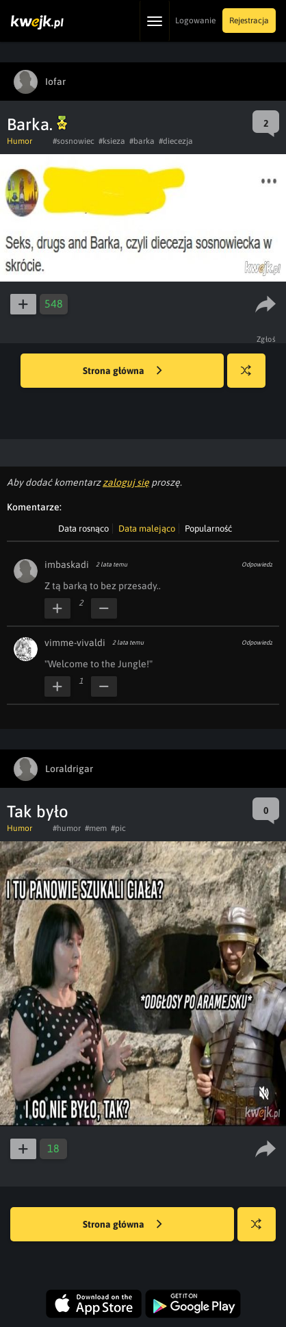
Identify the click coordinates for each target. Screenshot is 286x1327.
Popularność (208, 528)
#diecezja (176, 141)
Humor (19, 141)
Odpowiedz (257, 564)
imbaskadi (66, 564)
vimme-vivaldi (74, 642)
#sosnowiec (73, 141)
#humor (67, 828)
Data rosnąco (83, 528)
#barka (142, 141)
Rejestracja (249, 20)
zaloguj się (126, 482)
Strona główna (122, 371)
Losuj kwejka (251, 377)
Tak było (37, 811)
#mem (96, 828)
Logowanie (195, 20)
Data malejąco (146, 528)
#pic (118, 828)
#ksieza (112, 141)
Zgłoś (266, 339)
